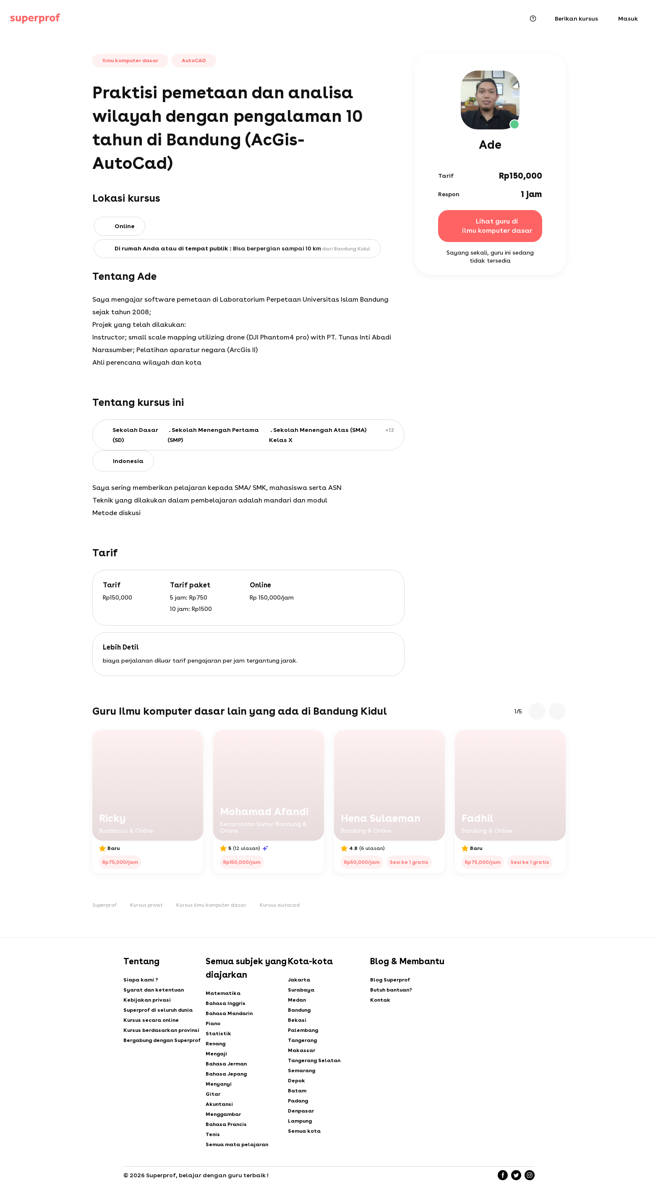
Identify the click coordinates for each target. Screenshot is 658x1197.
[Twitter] (516, 1175)
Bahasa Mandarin (229, 1013)
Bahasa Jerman (226, 1064)
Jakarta (299, 980)
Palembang (303, 1030)
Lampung (300, 1121)
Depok (296, 1081)
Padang (298, 1101)
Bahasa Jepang (226, 1074)
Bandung (299, 1010)
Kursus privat (146, 905)
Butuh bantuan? (391, 990)
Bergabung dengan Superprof (162, 1040)
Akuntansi (219, 1104)
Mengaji (216, 1054)
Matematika (223, 993)
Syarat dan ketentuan (153, 990)
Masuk (628, 18)
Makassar (301, 1050)
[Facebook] (503, 1175)
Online (125, 226)
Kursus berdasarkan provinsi (161, 1030)
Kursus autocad (280, 905)
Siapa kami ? (140, 980)
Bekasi (297, 1020)
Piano (213, 1023)
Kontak (380, 1000)
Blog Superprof (390, 980)
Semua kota (304, 1131)
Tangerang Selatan (314, 1060)
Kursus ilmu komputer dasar (211, 905)
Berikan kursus (576, 18)
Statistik (218, 1034)
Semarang (301, 1070)
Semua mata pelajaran (237, 1144)
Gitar (213, 1094)
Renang (215, 1044)
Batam (297, 1091)
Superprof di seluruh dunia (158, 1010)
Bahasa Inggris (225, 1003)
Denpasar (301, 1111)
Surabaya (301, 990)
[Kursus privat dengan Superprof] (35, 18)
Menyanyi (219, 1084)
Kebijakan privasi (147, 1000)
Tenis (213, 1134)
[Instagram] (530, 1175)
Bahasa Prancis (226, 1124)
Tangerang (302, 1040)
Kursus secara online (151, 1020)
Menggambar (223, 1114)
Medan (297, 1000)
